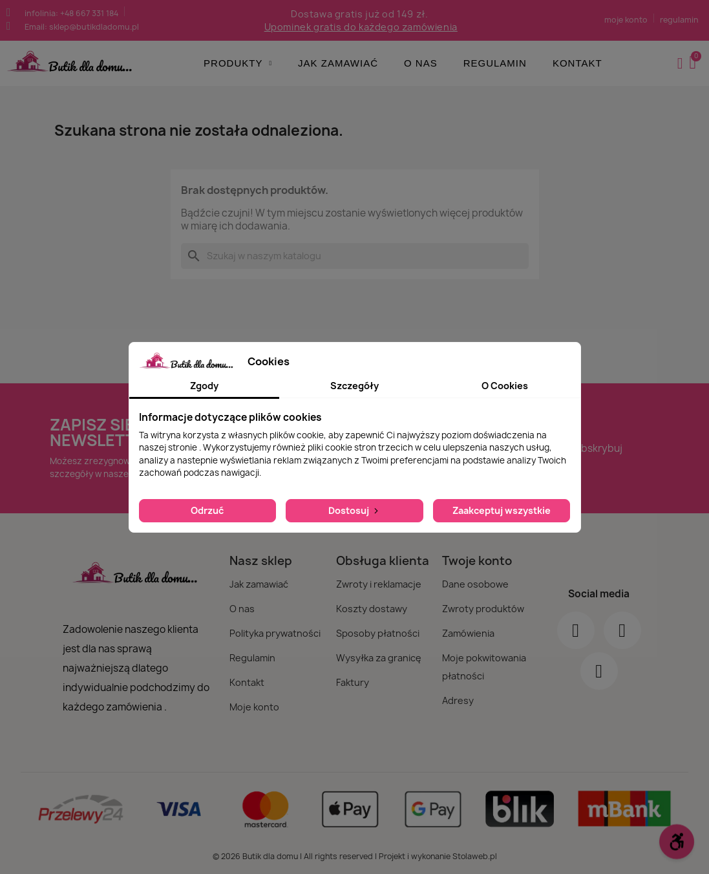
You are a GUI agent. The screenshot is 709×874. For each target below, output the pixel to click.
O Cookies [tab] (504, 385)
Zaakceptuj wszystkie (501, 510)
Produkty (238, 63)
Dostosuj (354, 510)
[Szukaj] (355, 256)
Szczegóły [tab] (354, 385)
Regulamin (495, 63)
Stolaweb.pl (474, 856)
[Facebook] (576, 630)
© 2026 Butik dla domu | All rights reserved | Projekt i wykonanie (332, 856)
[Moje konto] (680, 63)
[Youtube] (599, 671)
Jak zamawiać (338, 63)
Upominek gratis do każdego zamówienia (361, 27)
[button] (694, 63)
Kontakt (577, 63)
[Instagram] (622, 630)
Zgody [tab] (204, 385)
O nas (421, 63)
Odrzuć (207, 510)
